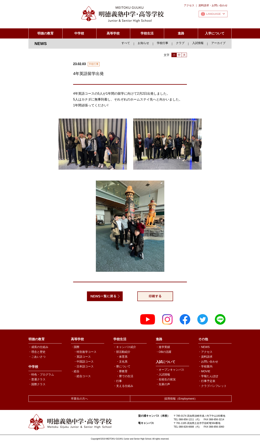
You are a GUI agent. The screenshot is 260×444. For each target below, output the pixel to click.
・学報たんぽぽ (208, 376)
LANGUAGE (215, 13)
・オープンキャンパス (170, 369)
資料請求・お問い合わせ (213, 5)
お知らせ (143, 43)
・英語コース (82, 356)
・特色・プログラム (41, 374)
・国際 (75, 347)
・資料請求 (205, 356)
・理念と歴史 (37, 351)
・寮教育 (122, 371)
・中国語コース (84, 361)
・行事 (117, 381)
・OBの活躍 (163, 351)
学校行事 (162, 43)
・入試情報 (163, 374)
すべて (125, 43)
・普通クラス (37, 379)
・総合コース (82, 376)
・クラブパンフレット (212, 385)
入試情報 (198, 43)
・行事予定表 (206, 381)
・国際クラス (37, 384)
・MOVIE (204, 371)
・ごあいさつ (37, 356)
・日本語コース (84, 366)
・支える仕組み (123, 385)
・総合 (75, 371)
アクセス (189, 5)
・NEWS (204, 347)
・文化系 (122, 361)
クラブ (180, 43)
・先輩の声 (163, 384)
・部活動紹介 (121, 351)
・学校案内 (205, 366)
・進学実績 (163, 347)
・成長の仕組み (38, 347)
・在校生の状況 (166, 379)
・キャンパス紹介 (124, 347)
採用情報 (180, 398)
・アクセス (205, 351)
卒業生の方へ (79, 398)
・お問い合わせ (208, 361)
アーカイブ (218, 43)
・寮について (121, 366)
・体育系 (122, 356)
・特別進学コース (85, 351)
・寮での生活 (124, 376)
